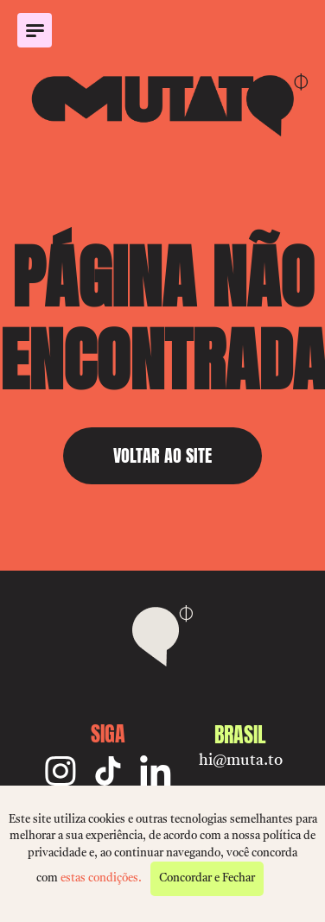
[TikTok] (108, 771)
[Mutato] (162, 104)
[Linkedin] (155, 771)
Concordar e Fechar (207, 878)
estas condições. (101, 878)
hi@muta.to (241, 760)
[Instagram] (60, 771)
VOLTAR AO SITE (162, 455)
